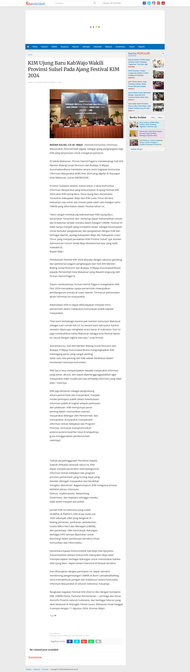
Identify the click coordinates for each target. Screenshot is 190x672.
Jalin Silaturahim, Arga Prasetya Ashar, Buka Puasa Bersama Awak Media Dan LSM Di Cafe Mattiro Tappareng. (137, 86)
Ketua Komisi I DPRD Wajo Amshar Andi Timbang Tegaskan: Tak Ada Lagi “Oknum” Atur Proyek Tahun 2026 (139, 64)
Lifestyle (86, 46)
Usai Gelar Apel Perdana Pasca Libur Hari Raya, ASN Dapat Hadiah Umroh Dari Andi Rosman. (139, 107)
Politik (54, 46)
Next (160, 117)
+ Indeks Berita (136, 149)
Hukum (44, 46)
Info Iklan (45, 669)
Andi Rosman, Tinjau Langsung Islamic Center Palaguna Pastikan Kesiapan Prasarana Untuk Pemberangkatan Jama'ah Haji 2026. (139, 76)
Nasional (64, 46)
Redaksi (29, 669)
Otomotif (97, 46)
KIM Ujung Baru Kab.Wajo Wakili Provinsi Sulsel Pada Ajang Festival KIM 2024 (73, 69)
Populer (141, 46)
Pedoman (36, 669)
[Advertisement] (95, 27)
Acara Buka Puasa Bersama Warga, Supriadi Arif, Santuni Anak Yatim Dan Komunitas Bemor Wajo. (139, 96)
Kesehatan (120, 46)
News (35, 46)
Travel (131, 46)
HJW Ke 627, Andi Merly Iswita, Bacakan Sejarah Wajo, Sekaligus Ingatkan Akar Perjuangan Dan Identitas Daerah (150, 135)
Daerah (75, 46)
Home (30, 55)
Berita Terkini (138, 117)
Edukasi (108, 46)
